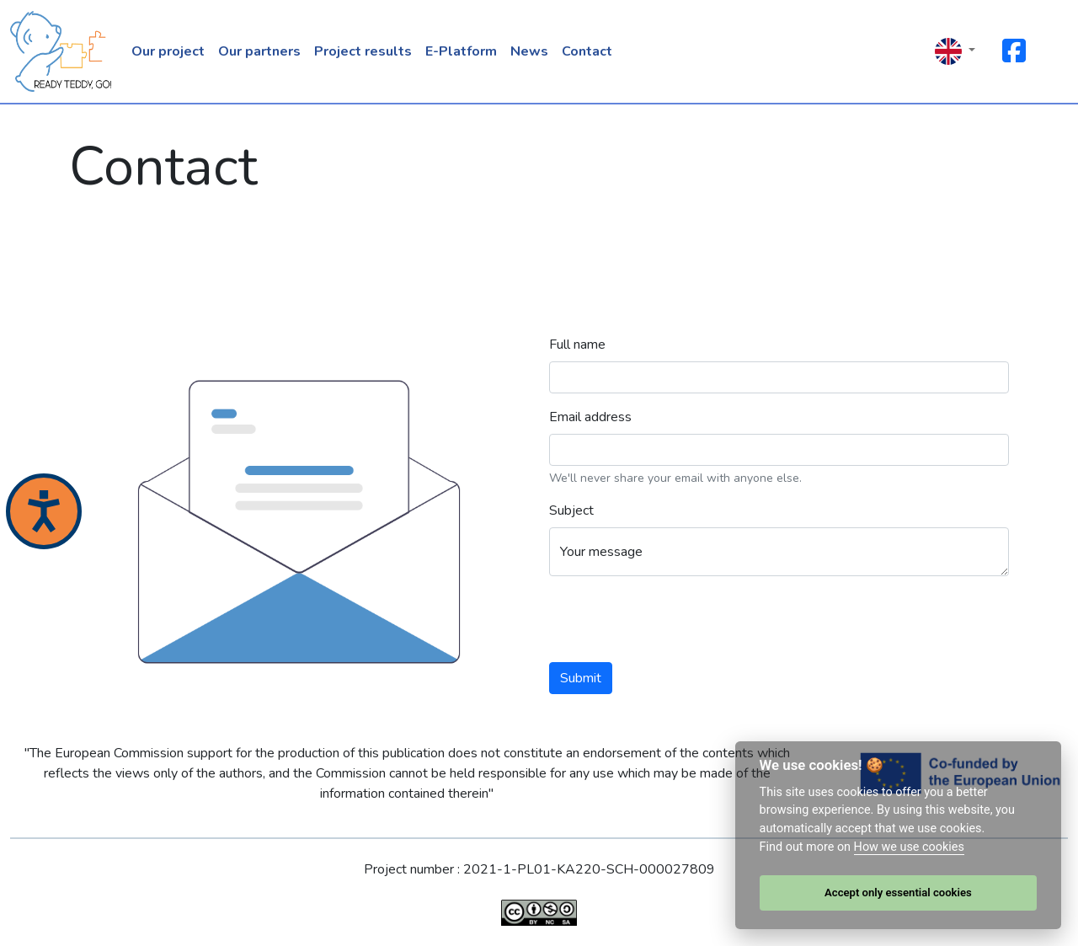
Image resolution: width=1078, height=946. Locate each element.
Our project (168, 51)
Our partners (259, 51)
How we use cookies (909, 847)
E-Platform (461, 51)
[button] (955, 51)
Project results (363, 51)
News (529, 51)
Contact (587, 51)
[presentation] (677, 622)
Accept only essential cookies (898, 892)
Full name (577, 344)
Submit (580, 678)
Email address (590, 417)
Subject (571, 510)
